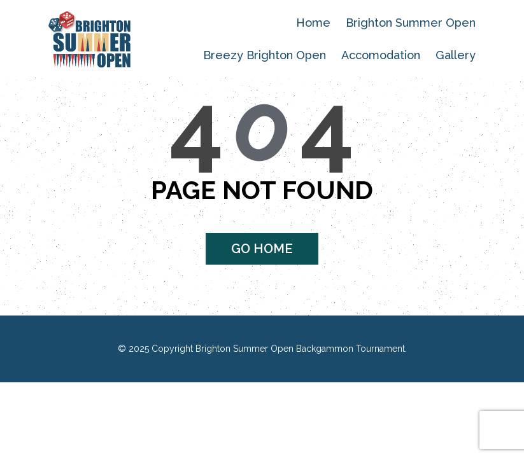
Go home (262, 248)
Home (313, 22)
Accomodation (380, 55)
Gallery (455, 55)
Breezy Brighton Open (264, 55)
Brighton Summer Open (411, 22)
